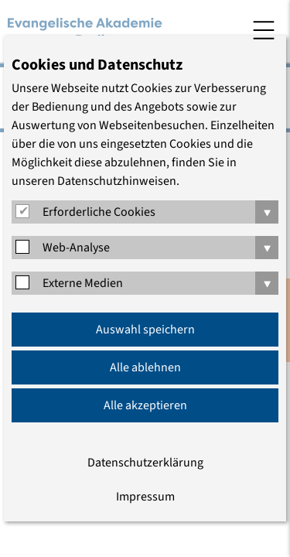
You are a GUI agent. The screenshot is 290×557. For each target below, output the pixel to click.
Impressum (145, 496)
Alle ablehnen (145, 367)
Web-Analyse (76, 247)
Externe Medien (83, 283)
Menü (264, 30)
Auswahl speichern (145, 329)
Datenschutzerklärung (145, 462)
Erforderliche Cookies (99, 211)
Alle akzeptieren (145, 405)
